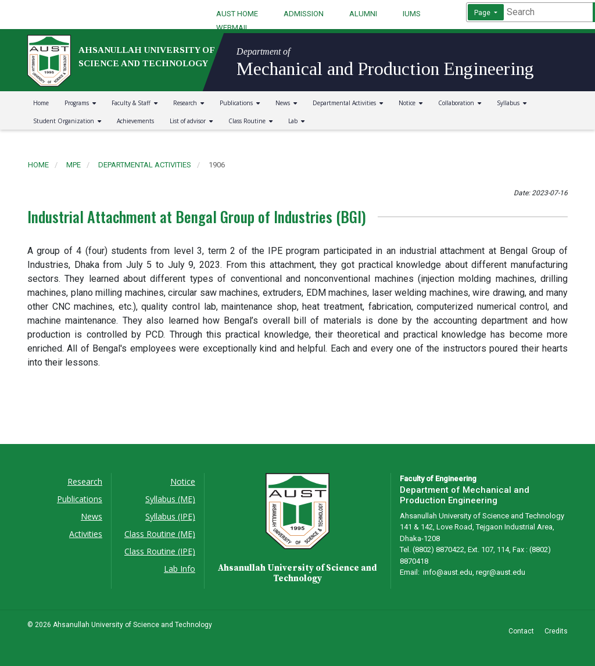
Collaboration (459, 103)
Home (41, 103)
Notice (410, 103)
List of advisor (191, 121)
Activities (85, 533)
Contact (521, 631)
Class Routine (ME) (159, 533)
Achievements (135, 121)
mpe (73, 164)
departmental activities (144, 164)
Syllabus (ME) (170, 498)
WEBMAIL (232, 27)
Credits (556, 631)
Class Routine (250, 121)
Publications (240, 103)
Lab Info (179, 568)
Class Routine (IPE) (159, 551)
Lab (296, 121)
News (286, 103)
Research (188, 103)
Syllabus (511, 103)
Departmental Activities (348, 103)
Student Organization (67, 121)
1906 (217, 164)
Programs (80, 103)
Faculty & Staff (134, 103)
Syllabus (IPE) (170, 516)
